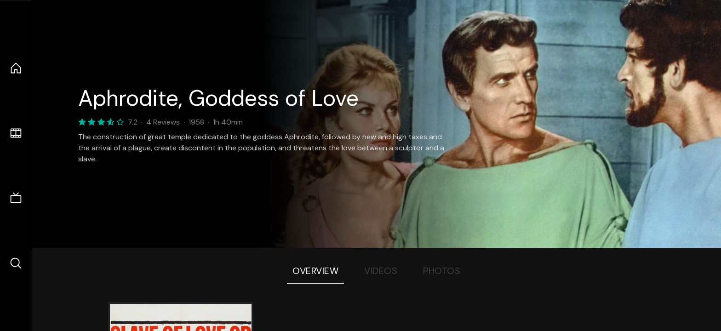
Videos (380, 271)
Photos (441, 271)
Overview (315, 271)
